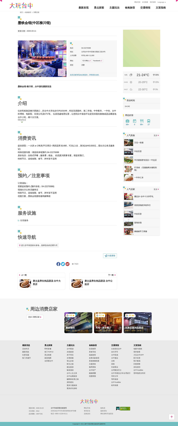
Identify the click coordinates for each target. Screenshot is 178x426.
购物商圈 (92, 373)
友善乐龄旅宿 (94, 358)
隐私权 (102, 408)
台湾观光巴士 (116, 370)
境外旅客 (153, 2)
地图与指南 (138, 349)
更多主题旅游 (72, 385)
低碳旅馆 (92, 355)
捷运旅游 (70, 367)
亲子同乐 (70, 355)
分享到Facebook (58, 264)
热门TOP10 (48, 352)
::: (132, 2)
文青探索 (70, 358)
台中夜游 (70, 349)
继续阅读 (22, 120)
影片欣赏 (137, 358)
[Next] (64, 58)
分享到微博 (67, 264)
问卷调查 (137, 364)
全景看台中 (48, 361)
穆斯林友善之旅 (73, 379)
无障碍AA (125, 408)
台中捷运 (114, 358)
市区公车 (114, 376)
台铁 (113, 361)
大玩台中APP (139, 355)
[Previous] (19, 58)
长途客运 (114, 367)
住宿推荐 (92, 349)
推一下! (63, 264)
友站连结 (137, 367)
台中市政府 (89, 401)
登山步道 (70, 361)
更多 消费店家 (35, 317)
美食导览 (92, 352)
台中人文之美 (72, 373)
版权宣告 (103, 411)
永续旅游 (70, 352)
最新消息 (25, 352)
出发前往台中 (116, 349)
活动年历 (25, 349)
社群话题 (25, 355)
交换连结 (87, 414)
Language (161, 2)
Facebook (97, 61)
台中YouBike (116, 382)
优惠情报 (92, 376)
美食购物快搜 (94, 361)
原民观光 (70, 382)
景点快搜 (47, 355)
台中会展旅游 (72, 376)
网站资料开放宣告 (106, 414)
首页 (21, 12)
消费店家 (36, 12)
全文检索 (145, 2)
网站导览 (137, 2)
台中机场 (114, 355)
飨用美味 (92, 367)
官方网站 (86, 61)
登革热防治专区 (139, 373)
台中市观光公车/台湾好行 (120, 373)
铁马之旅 (70, 364)
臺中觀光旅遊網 (21, 5)
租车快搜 (114, 385)
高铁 (113, 364)
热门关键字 (26, 358)
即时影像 (47, 349)
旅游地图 (47, 358)
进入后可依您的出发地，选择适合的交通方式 (38, 245)
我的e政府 (118, 408)
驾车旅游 (114, 379)
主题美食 (92, 364)
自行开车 (114, 352)
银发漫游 (70, 370)
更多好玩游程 (72, 388)
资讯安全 (87, 411)
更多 (155, 135)
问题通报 (111, 256)
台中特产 (92, 370)
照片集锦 (137, 361)
